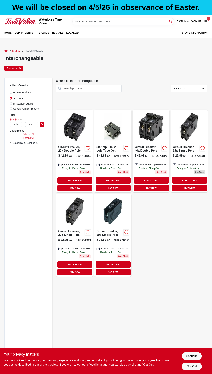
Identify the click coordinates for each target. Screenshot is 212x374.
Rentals (57, 32)
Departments (24, 32)
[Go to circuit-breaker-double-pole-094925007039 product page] (74, 151)
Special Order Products (26, 109)
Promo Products (22, 92)
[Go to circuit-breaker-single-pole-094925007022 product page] (112, 235)
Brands (44, 32)
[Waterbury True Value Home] (20, 21)
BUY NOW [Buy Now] (75, 188)
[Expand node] (11, 143)
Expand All (28, 138)
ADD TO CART (75, 180)
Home (8, 32)
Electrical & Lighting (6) (26, 142)
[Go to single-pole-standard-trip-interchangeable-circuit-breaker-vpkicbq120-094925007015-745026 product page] (74, 235)
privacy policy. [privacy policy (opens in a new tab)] (49, 364)
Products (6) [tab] (14, 68)
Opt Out (192, 366)
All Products (20, 98)
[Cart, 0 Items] (206, 21)
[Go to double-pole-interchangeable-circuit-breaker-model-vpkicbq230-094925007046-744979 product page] (112, 151)
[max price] (31, 124)
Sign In (181, 21)
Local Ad (72, 32)
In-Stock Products (23, 104)
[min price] (16, 124)
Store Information (195, 32)
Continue (191, 356)
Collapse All (28, 134)
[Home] (6, 51)
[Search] (170, 21)
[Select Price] (42, 124)
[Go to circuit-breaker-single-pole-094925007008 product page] (189, 151)
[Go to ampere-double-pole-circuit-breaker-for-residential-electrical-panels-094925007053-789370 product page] (151, 151)
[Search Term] (123, 21)
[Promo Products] (11, 92)
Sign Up (196, 21)
